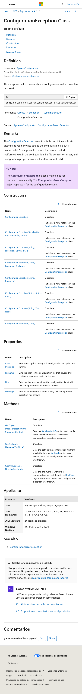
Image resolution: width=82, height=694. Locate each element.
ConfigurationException (21, 141)
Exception (34, 112)
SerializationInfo (49, 431)
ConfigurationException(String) (20, 323)
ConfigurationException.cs (25, 75)
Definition (11, 34)
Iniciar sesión (73, 4)
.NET (15, 11)
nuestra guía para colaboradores (50, 577)
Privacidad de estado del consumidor (24, 679)
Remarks (10, 38)
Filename (9, 372)
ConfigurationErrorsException (55, 180)
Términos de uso (56, 679)
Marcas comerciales (15, 684)
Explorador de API (28, 11)
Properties (11, 47)
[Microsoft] (41, 4)
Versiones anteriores (57, 670)
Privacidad (35, 675)
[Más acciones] (75, 11)
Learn (6, 11)
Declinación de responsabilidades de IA (25, 670)
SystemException (53, 112)
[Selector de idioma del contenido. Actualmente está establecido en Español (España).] (17, 655)
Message (9, 391)
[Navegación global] (3, 4)
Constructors (12, 43)
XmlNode (55, 453)
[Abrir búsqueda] (62, 4)
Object (21, 112)
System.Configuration (27, 68)
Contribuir (22, 675)
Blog (8, 675)
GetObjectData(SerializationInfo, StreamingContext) (15, 428)
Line (7, 382)
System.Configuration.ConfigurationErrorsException (42, 125)
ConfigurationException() (17, 216)
